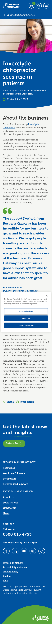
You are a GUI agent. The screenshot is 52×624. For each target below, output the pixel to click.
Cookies (7, 576)
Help (5, 580)
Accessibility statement (15, 567)
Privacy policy (10, 571)
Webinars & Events (14, 473)
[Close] (47, 296)
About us (8, 497)
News (6, 513)
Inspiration (9, 478)
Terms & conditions (13, 563)
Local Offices (10, 502)
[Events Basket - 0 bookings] (31, 6)
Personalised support (15, 484)
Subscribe (14, 443)
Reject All (26, 318)
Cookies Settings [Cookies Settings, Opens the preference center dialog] (26, 311)
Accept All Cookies (26, 325)
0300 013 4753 (17, 534)
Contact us (9, 508)
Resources (9, 468)
